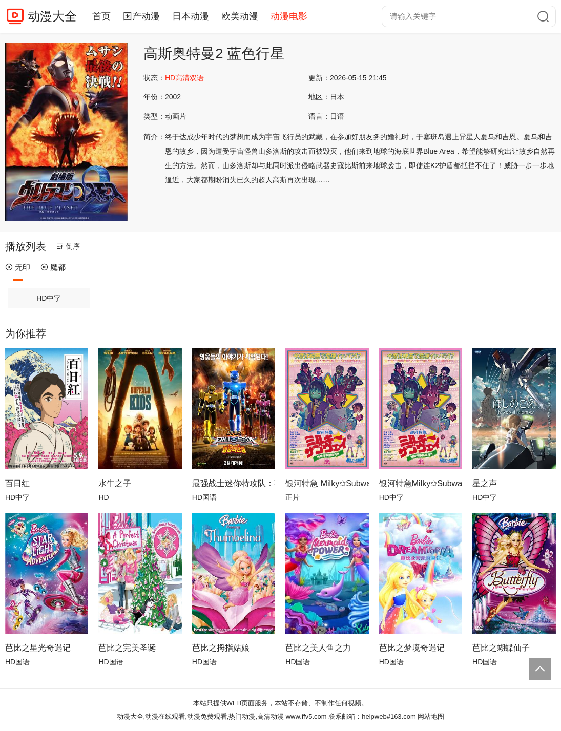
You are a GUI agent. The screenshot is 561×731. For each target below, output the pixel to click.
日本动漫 (190, 16)
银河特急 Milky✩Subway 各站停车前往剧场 (326, 483)
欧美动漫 (239, 16)
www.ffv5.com (306, 716)
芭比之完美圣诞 (127, 647)
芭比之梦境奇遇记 (412, 647)
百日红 (17, 483)
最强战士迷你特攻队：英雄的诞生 (233, 483)
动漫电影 (289, 16)
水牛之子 (114, 483)
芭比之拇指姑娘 (221, 647)
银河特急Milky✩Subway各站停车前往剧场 (420, 483)
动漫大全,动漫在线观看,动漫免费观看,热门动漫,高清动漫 (200, 716)
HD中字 (48, 298)
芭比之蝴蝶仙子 (501, 647)
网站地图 (431, 716)
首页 (101, 16)
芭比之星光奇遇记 (38, 647)
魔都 (53, 267)
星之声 (484, 483)
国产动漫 (141, 16)
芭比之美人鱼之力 (318, 647)
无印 (17, 267)
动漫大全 (52, 16)
